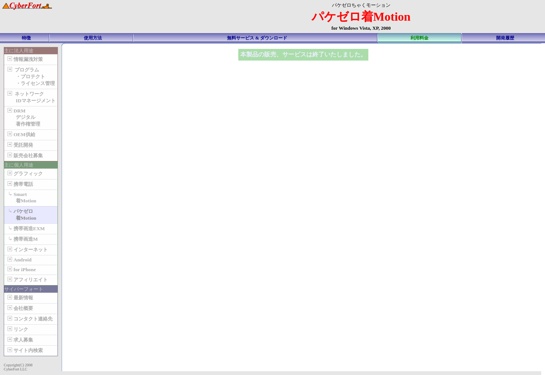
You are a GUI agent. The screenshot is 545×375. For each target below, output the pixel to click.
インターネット (27, 249)
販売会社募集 (24, 155)
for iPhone (21, 269)
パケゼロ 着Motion (21, 214)
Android (19, 260)
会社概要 (19, 308)
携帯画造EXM (25, 228)
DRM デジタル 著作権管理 (23, 117)
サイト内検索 (24, 350)
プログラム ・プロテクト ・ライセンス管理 (30, 76)
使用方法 (93, 38)
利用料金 (419, 38)
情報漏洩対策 (24, 59)
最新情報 (19, 298)
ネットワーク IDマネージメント (31, 97)
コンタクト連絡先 (29, 319)
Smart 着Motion (21, 197)
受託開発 (19, 145)
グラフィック (24, 173)
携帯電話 (19, 184)
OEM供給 (20, 134)
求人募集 (19, 340)
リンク (17, 329)
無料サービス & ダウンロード (257, 38)
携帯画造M (22, 239)
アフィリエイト (27, 279)
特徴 (26, 38)
